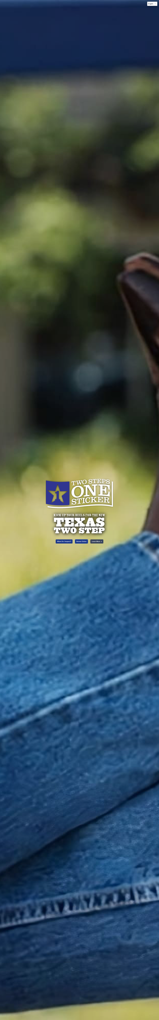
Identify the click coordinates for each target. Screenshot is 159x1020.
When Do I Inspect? (64, 541)
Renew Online (81, 541)
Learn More (97, 541)
